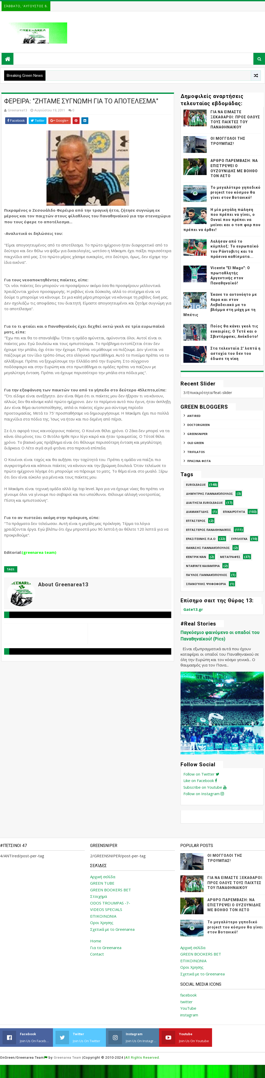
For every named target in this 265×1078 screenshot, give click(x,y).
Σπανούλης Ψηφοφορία (206, 584)
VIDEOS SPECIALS (106, 909)
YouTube (188, 1008)
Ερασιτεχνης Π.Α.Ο (200, 539)
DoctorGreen (198, 425)
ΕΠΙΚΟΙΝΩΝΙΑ (103, 916)
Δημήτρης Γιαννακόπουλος (209, 494)
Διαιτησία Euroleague (204, 503)
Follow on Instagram (203, 793)
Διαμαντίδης (197, 512)
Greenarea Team (67, 1057)
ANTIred (193, 416)
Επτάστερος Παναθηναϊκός (208, 530)
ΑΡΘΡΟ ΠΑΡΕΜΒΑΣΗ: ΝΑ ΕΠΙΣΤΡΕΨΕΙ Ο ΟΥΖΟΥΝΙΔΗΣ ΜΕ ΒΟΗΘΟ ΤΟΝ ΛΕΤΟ (234, 905)
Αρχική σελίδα (102, 876)
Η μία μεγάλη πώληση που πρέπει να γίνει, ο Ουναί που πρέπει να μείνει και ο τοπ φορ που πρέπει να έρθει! (222, 220)
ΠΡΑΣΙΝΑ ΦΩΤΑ (199, 461)
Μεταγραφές (230, 557)
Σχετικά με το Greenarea (112, 929)
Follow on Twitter (201, 774)
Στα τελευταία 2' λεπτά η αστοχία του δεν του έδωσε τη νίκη (236, 353)
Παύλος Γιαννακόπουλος (206, 575)
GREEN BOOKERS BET (110, 889)
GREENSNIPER (197, 434)
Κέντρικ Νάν (196, 557)
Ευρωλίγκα (239, 539)
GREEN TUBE (102, 883)
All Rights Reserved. (142, 1057)
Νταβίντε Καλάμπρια (203, 566)
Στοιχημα (98, 896)
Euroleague (196, 485)
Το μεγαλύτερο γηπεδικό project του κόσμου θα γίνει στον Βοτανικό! (236, 192)
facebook (188, 995)
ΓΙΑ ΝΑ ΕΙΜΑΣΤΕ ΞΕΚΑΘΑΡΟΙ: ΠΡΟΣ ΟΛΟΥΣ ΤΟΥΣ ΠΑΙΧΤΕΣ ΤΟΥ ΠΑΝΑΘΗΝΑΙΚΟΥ (235, 883)
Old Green (195, 443)
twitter (186, 1001)
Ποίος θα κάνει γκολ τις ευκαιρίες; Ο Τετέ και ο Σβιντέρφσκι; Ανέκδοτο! (234, 331)
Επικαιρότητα (234, 512)
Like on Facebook (200, 780)
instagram (189, 1014)
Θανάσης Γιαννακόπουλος (208, 548)
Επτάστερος (196, 521)
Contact (97, 954)
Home (95, 940)
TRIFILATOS (196, 452)
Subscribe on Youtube (205, 787)
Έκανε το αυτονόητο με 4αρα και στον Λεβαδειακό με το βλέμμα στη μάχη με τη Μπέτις (220, 304)
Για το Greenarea (105, 947)
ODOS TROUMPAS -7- (110, 903)
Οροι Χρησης (101, 922)
